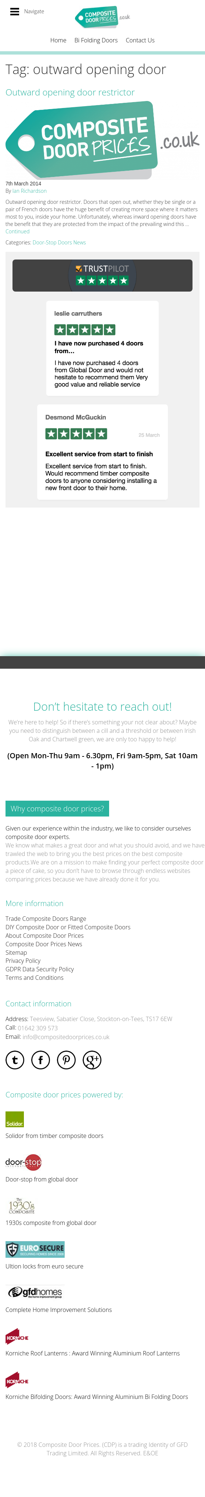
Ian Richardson (29, 190)
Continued (18, 231)
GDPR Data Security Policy (40, 969)
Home (58, 40)
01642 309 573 (38, 1028)
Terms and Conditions (35, 978)
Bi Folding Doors (96, 40)
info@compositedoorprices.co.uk (66, 1037)
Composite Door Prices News (44, 944)
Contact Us (140, 40)
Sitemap (16, 952)
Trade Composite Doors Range (46, 919)
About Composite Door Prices (45, 936)
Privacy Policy (23, 961)
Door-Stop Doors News (59, 242)
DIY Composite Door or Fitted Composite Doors (68, 927)
